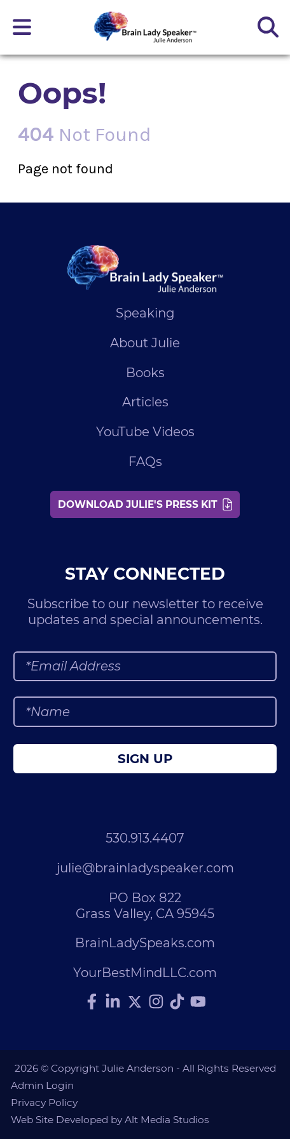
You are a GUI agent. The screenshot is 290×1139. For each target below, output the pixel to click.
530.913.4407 (145, 838)
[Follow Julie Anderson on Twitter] (135, 1002)
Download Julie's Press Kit (145, 504)
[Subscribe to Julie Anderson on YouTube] (198, 1002)
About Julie (145, 342)
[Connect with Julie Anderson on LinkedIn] (113, 1002)
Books (145, 372)
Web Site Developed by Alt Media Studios (110, 1120)
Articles (145, 402)
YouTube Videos (145, 431)
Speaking (145, 313)
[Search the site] (267, 27)
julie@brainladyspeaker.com (145, 868)
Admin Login (42, 1085)
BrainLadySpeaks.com (145, 942)
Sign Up (145, 758)
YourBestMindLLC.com (145, 972)
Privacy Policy (44, 1102)
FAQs (145, 461)
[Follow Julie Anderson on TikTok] (177, 1002)
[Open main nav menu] (22, 27)
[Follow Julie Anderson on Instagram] (156, 1002)
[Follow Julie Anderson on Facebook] (92, 1002)
